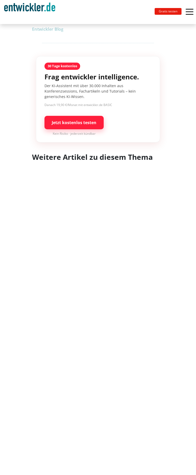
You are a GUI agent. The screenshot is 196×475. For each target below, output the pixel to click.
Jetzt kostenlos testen (74, 122)
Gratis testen (168, 11)
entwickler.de (30, 13)
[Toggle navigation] (32, 12)
